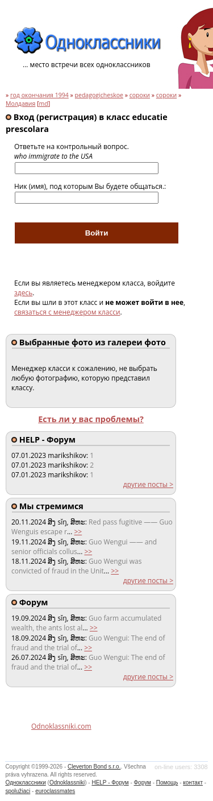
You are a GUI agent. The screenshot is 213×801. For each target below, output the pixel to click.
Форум (142, 782)
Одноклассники (25, 782)
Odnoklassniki (67, 782)
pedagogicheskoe (99, 95)
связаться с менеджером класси (67, 312)
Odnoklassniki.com (61, 726)
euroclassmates (55, 791)
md (43, 104)
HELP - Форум (109, 782)
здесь (23, 293)
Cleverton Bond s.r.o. (94, 766)
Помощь (167, 782)
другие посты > (148, 484)
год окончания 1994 (39, 95)
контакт (193, 782)
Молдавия (20, 104)
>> (78, 531)
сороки (140, 95)
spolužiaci (17, 791)
